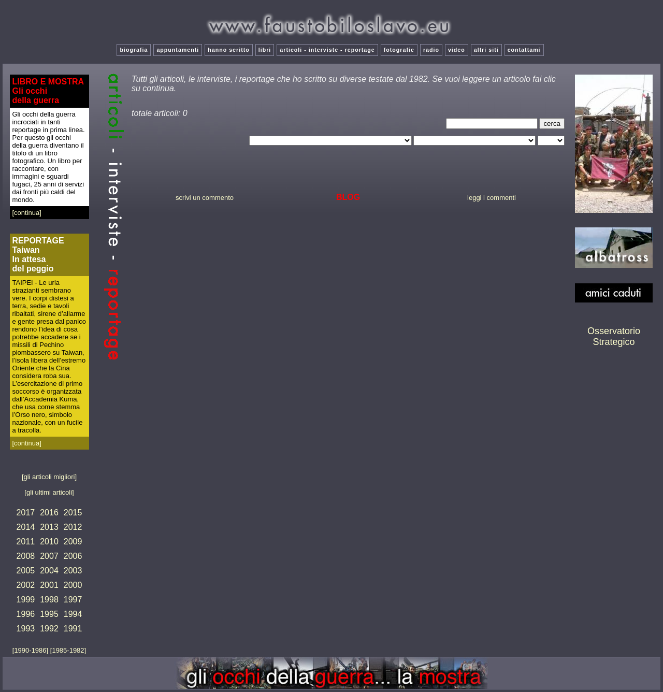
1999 (26, 599)
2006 (73, 556)
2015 (73, 512)
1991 (73, 628)
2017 (26, 512)
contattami (524, 50)
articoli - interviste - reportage (327, 50)
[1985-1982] (68, 650)
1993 (26, 628)
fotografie (399, 50)
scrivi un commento (205, 197)
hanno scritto (229, 50)
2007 (49, 556)
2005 (26, 570)
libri (264, 50)
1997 (73, 599)
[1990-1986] (31, 650)
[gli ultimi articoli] (49, 492)
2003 (73, 570)
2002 (26, 585)
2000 (73, 585)
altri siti (486, 50)
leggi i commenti (491, 197)
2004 (49, 570)
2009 (73, 541)
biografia (134, 50)
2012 (73, 527)
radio (431, 50)
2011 (26, 541)
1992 (49, 628)
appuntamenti (177, 50)
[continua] (26, 213)
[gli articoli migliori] (49, 477)
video (456, 50)
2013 (49, 527)
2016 (49, 512)
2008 (26, 556)
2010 (49, 541)
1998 (49, 599)
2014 (26, 527)
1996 (26, 614)
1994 (73, 614)
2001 (49, 585)
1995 (49, 614)
